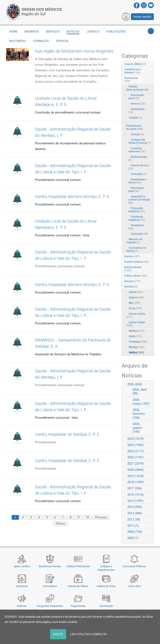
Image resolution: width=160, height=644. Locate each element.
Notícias (22, 605)
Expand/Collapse (146, 78)
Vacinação (139, 233)
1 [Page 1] (15, 517)
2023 (135, 451)
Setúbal (136, 352)
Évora (135, 308)
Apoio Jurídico (22, 566)
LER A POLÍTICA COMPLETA (88, 634)
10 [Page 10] (87, 517)
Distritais (131, 286)
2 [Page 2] (23, 517)
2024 (135, 445)
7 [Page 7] (63, 517)
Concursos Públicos (134, 566)
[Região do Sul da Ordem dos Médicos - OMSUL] (34, 11)
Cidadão (135, 117)
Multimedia (17, 41)
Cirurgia (137, 134)
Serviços (52, 31)
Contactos (22, 586)
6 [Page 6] (55, 517)
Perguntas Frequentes (50, 605)
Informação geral (136, 97)
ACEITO (58, 634)
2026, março (140, 402)
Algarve (136, 297)
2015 (135, 501)
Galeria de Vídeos (78, 586)
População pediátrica (136, 210)
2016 (135, 495)
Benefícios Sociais (50, 566)
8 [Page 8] (70, 517)
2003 (134, 532)
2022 (135, 457)
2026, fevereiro (138, 414)
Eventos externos (136, 261)
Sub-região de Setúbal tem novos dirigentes (74, 51)
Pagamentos (78, 605)
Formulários (50, 586)
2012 (133, 519)
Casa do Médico (135, 64)
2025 (135, 439)
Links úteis (134, 586)
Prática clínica (135, 275)
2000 (133, 538)
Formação (41, 41)
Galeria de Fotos (106, 586)
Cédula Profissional (78, 566)
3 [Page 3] (31, 517)
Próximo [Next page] (101, 517)
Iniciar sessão (142, 16)
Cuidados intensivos (136, 150)
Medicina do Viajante (134, 241)
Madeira (137, 330)
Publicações (116, 31)
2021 (135, 463)
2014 (134, 507)
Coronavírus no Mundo (136, 249)
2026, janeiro (137, 428)
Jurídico (92, 31)
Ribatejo (137, 347)
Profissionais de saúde (134, 127)
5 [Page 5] (47, 517)
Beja (134, 302)
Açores (136, 292)
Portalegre (138, 341)
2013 (134, 513)
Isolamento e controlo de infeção (139, 199)
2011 (133, 526)
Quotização (106, 605)
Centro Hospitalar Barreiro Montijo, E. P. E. (72, 196)
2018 (135, 482)
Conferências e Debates (132, 71)
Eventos (132, 256)
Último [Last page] (60, 524)
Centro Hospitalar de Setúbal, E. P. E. (67, 434)
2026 (134, 384)
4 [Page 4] (39, 517)
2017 (134, 488)
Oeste (135, 336)
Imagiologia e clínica (137, 181)
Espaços (62, 41)
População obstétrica (136, 218)
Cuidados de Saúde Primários (139, 141)
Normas (138, 103)
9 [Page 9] (78, 517)
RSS (151, 64)
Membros (32, 31)
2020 (135, 470)
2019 (135, 476)
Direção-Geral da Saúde (137, 88)
